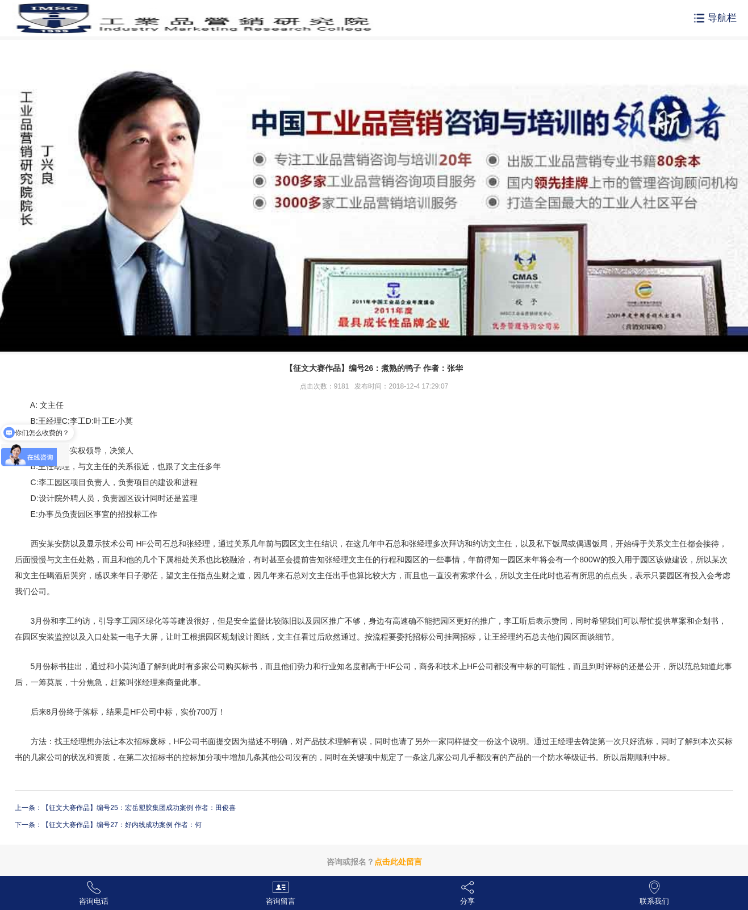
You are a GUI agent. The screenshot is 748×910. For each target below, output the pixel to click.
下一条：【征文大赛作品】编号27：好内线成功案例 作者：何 (108, 825)
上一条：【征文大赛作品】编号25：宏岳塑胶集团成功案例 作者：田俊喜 (125, 808)
